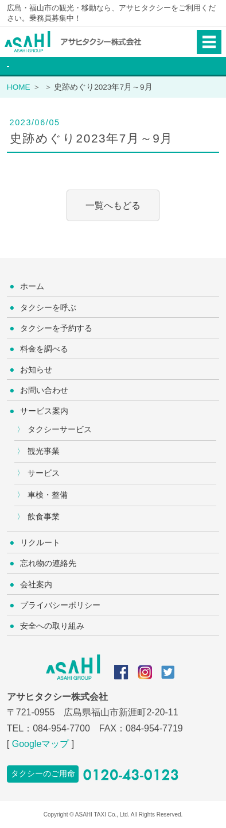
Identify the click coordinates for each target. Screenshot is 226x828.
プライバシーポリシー (60, 605)
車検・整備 (48, 494)
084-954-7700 (61, 728)
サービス (44, 472)
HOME (18, 87)
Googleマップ (40, 744)
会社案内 (36, 584)
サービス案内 (44, 410)
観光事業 (44, 451)
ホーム (32, 286)
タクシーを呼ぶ (48, 307)
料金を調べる (44, 348)
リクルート (40, 542)
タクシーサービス (60, 429)
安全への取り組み (52, 625)
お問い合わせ (44, 390)
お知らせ (36, 369)
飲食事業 (44, 516)
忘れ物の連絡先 (48, 563)
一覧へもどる (113, 205)
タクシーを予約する (56, 328)
